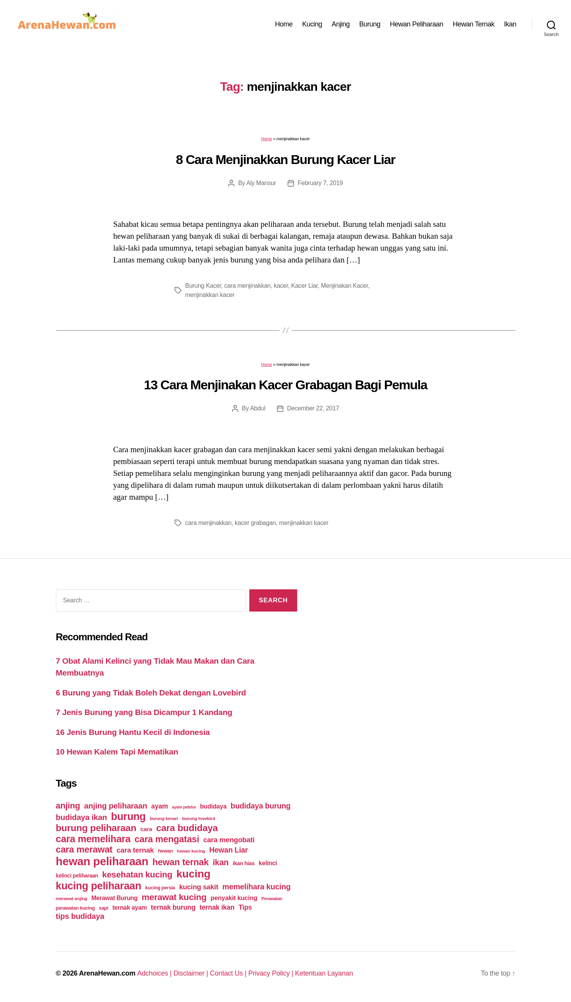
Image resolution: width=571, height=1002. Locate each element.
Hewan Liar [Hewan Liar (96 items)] (228, 850)
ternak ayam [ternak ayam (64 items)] (129, 907)
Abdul (257, 408)
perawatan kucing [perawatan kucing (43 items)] (75, 908)
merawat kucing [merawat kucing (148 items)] (174, 897)
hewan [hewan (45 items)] (165, 851)
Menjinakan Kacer (344, 285)
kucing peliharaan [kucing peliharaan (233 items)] (98, 886)
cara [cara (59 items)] (146, 829)
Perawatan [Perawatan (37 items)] (271, 898)
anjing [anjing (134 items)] (68, 805)
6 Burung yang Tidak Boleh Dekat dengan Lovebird (151, 692)
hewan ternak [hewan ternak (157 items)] (180, 862)
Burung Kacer (203, 285)
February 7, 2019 (320, 183)
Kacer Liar (304, 285)
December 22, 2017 (313, 408)
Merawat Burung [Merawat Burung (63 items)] (114, 898)
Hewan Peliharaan (416, 24)
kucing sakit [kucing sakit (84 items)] (198, 887)
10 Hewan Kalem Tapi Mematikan (117, 751)
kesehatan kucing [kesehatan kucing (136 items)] (137, 874)
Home (284, 24)
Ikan (510, 24)
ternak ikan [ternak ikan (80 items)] (217, 907)
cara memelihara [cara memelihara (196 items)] (93, 838)
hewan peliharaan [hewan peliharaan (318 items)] (102, 861)
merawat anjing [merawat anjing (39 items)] (71, 898)
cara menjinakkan (247, 285)
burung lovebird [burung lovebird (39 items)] (198, 818)
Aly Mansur (261, 183)
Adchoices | (155, 973)
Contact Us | (229, 973)
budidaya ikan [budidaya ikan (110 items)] (81, 817)
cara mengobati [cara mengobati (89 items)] (229, 840)
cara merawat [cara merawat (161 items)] (84, 849)
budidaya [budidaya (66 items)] (213, 806)
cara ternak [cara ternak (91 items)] (135, 850)
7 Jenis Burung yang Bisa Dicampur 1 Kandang (144, 712)
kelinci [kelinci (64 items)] (268, 863)
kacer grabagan (255, 523)
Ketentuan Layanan (324, 973)
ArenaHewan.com (107, 973)
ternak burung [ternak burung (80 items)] (173, 907)
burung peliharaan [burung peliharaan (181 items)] (96, 828)
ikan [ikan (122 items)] (221, 862)
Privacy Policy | (271, 973)
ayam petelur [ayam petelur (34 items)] (184, 807)
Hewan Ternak (473, 24)
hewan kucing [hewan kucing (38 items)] (191, 850)
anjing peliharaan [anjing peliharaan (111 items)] (115, 805)
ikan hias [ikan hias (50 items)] (244, 863)
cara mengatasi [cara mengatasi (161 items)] (166, 839)
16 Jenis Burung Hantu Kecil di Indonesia (133, 732)
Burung (369, 24)
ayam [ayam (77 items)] (159, 806)
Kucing (312, 24)
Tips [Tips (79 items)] (245, 907)
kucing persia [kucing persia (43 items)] (160, 887)
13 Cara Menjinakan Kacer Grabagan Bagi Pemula (285, 384)
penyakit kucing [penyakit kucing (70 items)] (234, 898)
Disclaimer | (191, 973)
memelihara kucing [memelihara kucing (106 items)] (257, 886)
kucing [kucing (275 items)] (193, 874)
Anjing (341, 24)
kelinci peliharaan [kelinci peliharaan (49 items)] (77, 876)
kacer (281, 285)
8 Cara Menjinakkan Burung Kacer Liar (285, 159)
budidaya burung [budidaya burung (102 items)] (261, 806)
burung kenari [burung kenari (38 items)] (164, 818)
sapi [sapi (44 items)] (103, 908)
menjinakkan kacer (210, 295)
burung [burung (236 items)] (128, 816)
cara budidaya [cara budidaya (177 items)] (187, 828)
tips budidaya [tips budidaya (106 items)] (80, 916)
